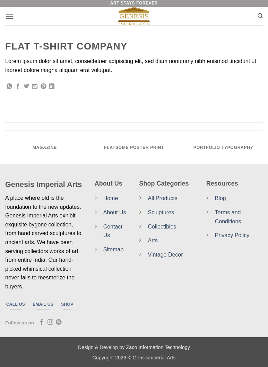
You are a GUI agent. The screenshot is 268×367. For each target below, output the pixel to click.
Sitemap (113, 249)
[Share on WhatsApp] (9, 86)
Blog (220, 198)
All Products (162, 198)
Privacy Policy (232, 235)
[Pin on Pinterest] (43, 86)
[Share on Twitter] (26, 86)
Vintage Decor (165, 255)
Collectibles (162, 227)
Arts (152, 240)
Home (110, 198)
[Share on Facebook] (18, 86)
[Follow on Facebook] (41, 322)
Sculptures (161, 212)
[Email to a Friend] (34, 86)
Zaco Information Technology (158, 347)
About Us (114, 212)
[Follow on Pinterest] (58, 322)
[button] (9, 16)
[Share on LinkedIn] (51, 86)
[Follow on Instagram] (50, 322)
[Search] (260, 16)
